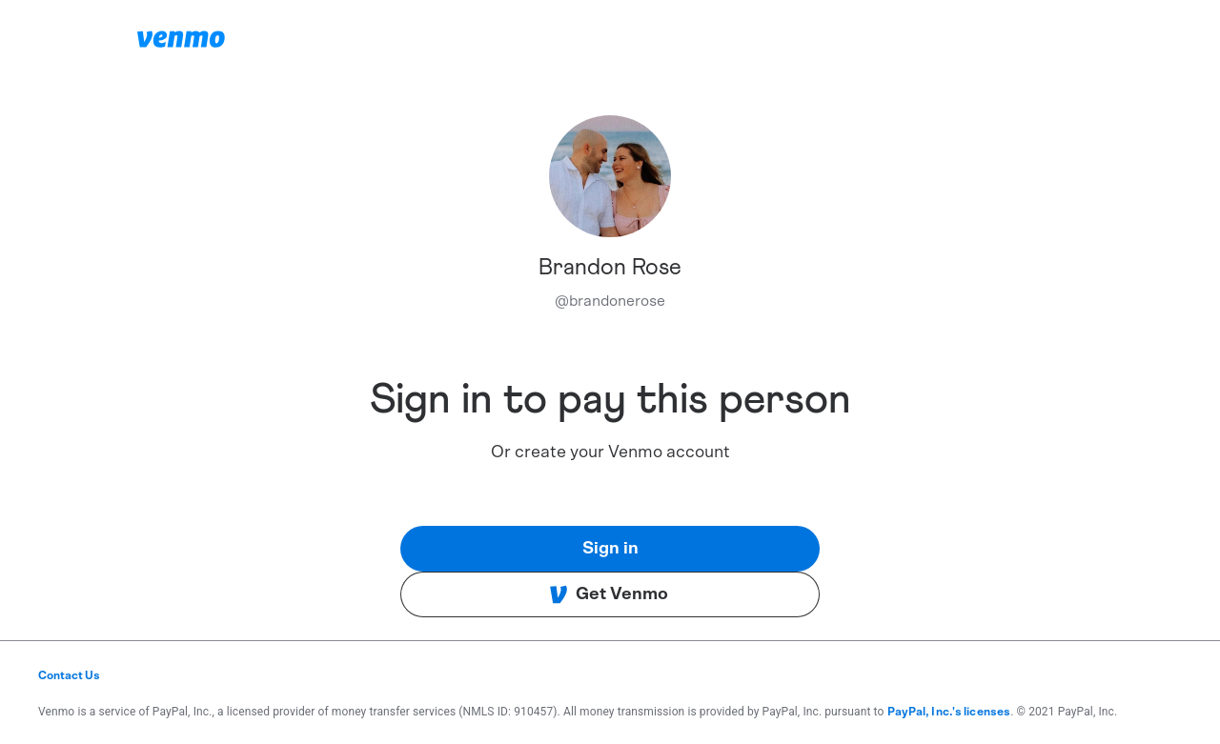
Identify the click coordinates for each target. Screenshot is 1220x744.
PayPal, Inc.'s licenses (949, 711)
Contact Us (69, 675)
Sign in (610, 548)
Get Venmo (608, 594)
